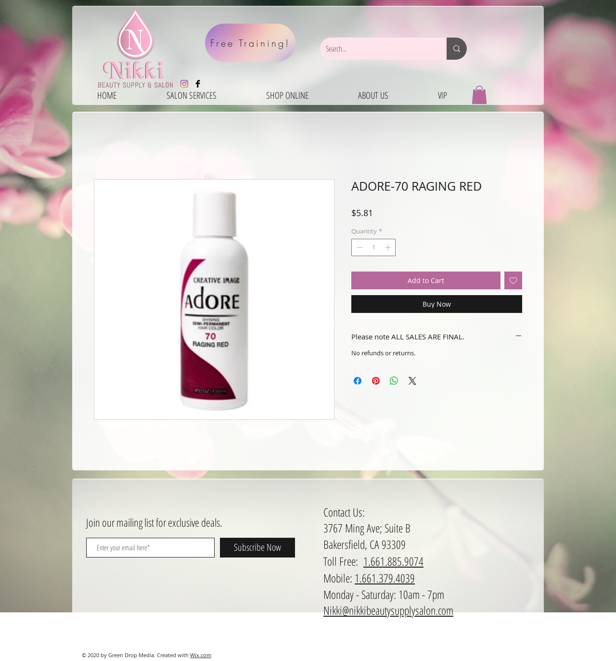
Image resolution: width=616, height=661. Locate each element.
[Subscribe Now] (257, 547)
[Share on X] (412, 381)
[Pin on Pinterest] (376, 381)
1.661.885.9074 (393, 561)
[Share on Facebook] (357, 381)
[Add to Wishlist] (513, 280)
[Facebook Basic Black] (198, 84)
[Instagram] (184, 84)
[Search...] (376, 49)
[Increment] (389, 247)
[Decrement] (358, 247)
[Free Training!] (250, 43)
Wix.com (200, 655)
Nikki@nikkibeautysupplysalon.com (388, 610)
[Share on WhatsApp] (394, 381)
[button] (479, 95)
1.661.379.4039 (385, 578)
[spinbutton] (373, 247)
